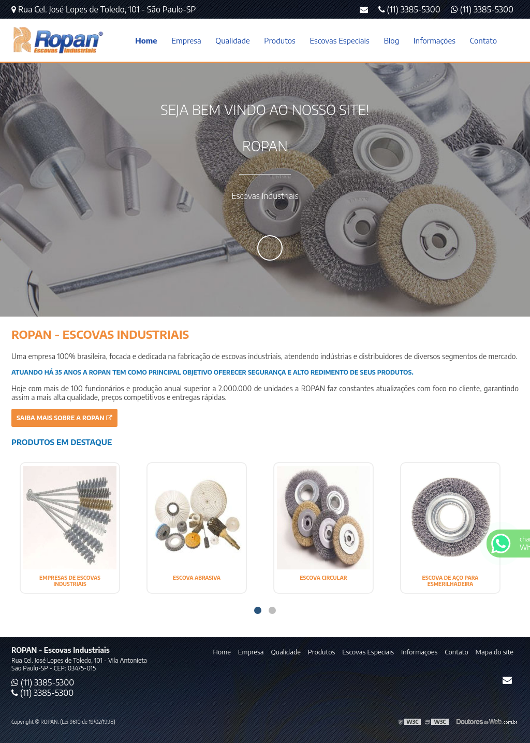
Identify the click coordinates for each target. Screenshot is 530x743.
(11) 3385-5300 (482, 9)
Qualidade (232, 40)
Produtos (279, 40)
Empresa (186, 40)
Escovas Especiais (339, 40)
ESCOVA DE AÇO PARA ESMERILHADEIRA (450, 581)
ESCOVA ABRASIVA (196, 578)
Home (146, 40)
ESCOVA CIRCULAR (323, 578)
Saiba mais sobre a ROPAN (64, 418)
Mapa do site (494, 652)
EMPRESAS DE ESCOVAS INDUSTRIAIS (69, 581)
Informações (434, 40)
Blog (391, 40)
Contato (483, 40)
